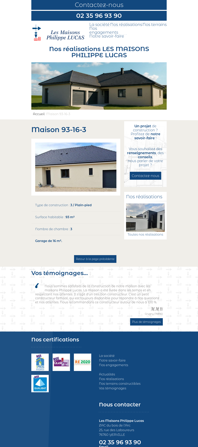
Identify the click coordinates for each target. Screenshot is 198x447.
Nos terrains (155, 24)
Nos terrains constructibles (120, 383)
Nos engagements (103, 30)
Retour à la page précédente (95, 259)
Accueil (39, 114)
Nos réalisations (126, 24)
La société (99, 24)
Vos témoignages (112, 388)
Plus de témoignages (146, 322)
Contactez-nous (99, 5)
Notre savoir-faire (106, 36)
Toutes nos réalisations (145, 234)
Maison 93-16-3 (58, 114)
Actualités (107, 374)
